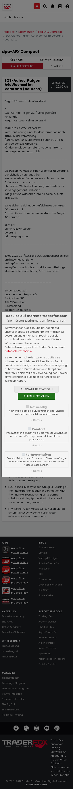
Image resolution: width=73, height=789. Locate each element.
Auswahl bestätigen (36, 389)
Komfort (38, 429)
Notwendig (38, 407)
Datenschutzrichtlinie (18, 351)
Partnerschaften (38, 455)
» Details (36, 420)
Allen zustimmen (36, 396)
